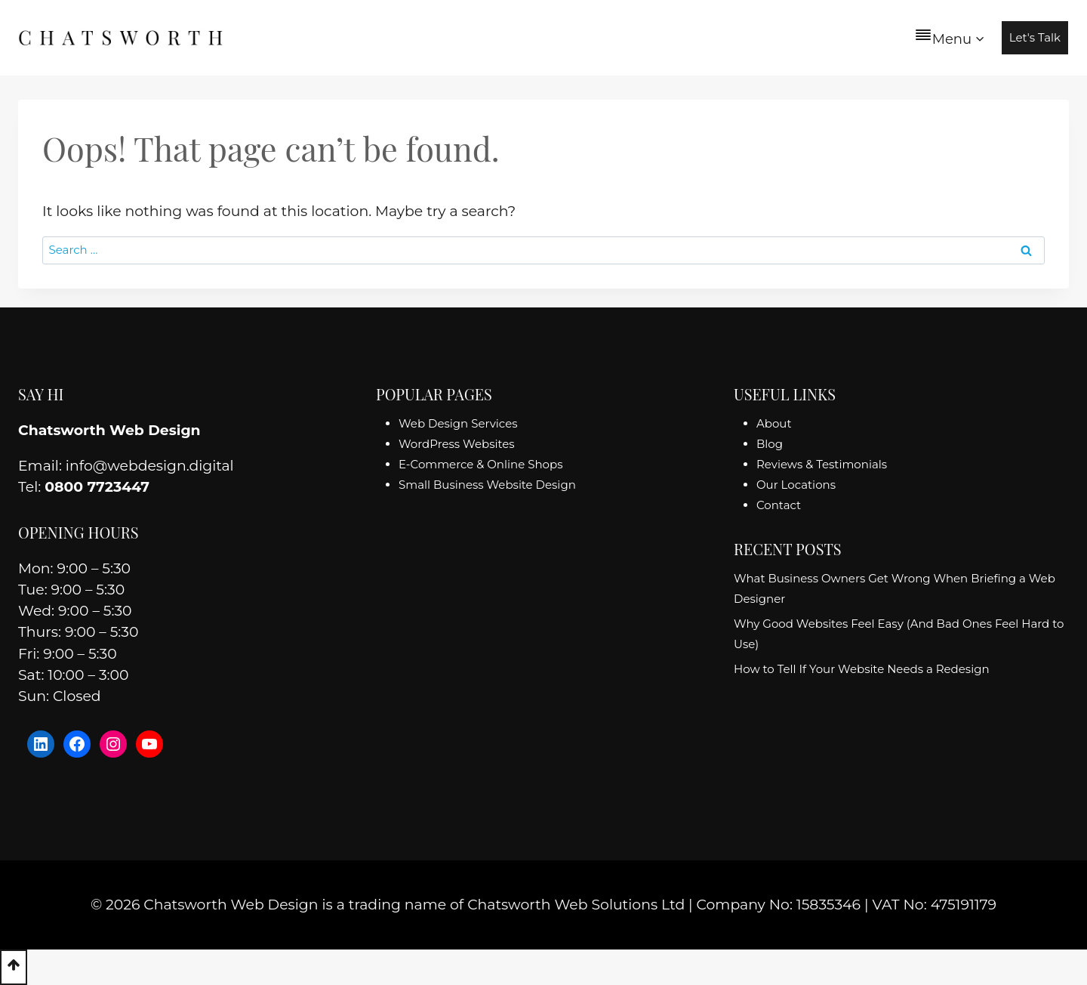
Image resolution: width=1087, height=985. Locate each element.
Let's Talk (1035, 37)
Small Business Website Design (487, 484)
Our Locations (796, 484)
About (774, 423)
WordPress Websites (457, 444)
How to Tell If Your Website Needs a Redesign (862, 669)
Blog (769, 444)
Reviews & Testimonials (821, 464)
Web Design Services (458, 423)
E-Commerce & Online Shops (480, 464)
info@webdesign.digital (150, 465)
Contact (778, 505)
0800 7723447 (97, 487)
